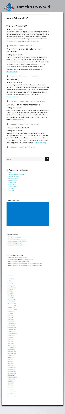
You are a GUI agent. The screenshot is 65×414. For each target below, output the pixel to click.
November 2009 (12, 305)
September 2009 (12, 309)
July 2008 (10, 337)
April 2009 (10, 319)
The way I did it (12, 182)
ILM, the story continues (18, 127)
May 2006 (10, 385)
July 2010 (10, 290)
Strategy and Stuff (12, 180)
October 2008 (11, 331)
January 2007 (11, 369)
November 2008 (12, 329)
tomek (9, 257)
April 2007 (10, 363)
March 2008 (11, 345)
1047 (31, 101)
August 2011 (11, 280)
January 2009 (11, 325)
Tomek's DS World (33, 6)
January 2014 (11, 278)
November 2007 (12, 353)
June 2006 (10, 383)
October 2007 (11, 355)
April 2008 (10, 343)
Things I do (11, 190)
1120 (34, 45)
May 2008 (10, 341)
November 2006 (12, 373)
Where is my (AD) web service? (21, 261)
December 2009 (12, 304)
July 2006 (10, 381)
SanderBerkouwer (12, 259)
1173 (34, 124)
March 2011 (11, 284)
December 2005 (12, 395)
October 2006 (11, 375)
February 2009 (12, 323)
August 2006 (11, 379)
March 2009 (11, 321)
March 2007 (11, 365)
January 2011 (11, 286)
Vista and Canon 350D (17, 26)
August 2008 (11, 335)
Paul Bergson (11, 188)
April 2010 (10, 296)
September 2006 (12, 377)
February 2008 (12, 347)
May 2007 (10, 361)
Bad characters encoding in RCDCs (17, 241)
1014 (31, 76)
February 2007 (12, 367)
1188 (37, 76)
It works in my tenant (13, 176)
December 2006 (12, 371)
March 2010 (11, 298)
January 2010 (11, 301)
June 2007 (10, 359)
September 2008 (12, 333)
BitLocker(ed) (13, 79)
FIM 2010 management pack (15, 243)
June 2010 (10, 292)
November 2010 (12, 288)
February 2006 (12, 391)
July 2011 (10, 282)
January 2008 (11, 349)
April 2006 (10, 387)
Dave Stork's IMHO (13, 178)
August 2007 (11, 357)
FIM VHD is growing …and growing (17, 239)
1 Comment (43, 101)
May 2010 (10, 294)
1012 (31, 45)
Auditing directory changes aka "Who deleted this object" (28, 263)
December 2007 (12, 351)
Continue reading (33, 41)
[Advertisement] (28, 214)
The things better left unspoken (16, 174)
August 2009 (11, 311)
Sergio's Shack (11, 184)
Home (9, 172)
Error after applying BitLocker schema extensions (24, 50)
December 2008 (12, 327)
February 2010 (12, 300)
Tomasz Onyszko (13, 45)
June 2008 (10, 339)
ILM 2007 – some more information (23, 104)
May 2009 (10, 317)
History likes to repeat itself (15, 245)
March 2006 (11, 389)
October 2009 (11, 307)
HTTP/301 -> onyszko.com (14, 237)
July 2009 (10, 313)
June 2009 (10, 315)
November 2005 (12, 397)
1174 (37, 124)
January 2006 (11, 393)
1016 (31, 124)
